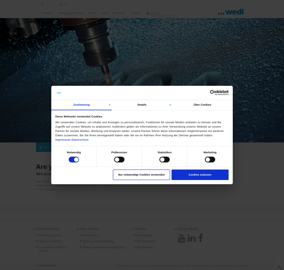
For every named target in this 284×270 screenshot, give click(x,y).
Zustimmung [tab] (88, 100)
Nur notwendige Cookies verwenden (141, 176)
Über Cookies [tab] (196, 100)
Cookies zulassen (193, 176)
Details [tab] (142, 100)
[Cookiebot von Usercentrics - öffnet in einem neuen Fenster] (204, 88)
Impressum (72, 139)
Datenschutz (89, 139)
